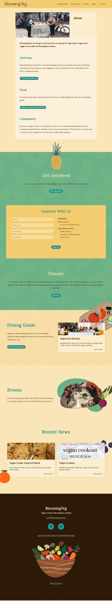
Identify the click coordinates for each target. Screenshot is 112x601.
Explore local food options (33, 107)
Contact (103, 4)
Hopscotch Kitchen (70, 339)
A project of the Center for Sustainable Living (56, 536)
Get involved (56, 191)
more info (98, 350)
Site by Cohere (56, 584)
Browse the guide (17, 347)
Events (86, 4)
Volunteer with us (29, 78)
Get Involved (76, 4)
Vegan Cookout (67, 463)
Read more (48, 474)
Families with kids (64, 232)
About (94, 4)
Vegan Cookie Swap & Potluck (25, 463)
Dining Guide (64, 4)
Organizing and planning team (69, 234)
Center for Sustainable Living (68, 225)
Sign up (56, 248)
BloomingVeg (63, 222)
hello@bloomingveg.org (56, 518)
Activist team (63, 237)
